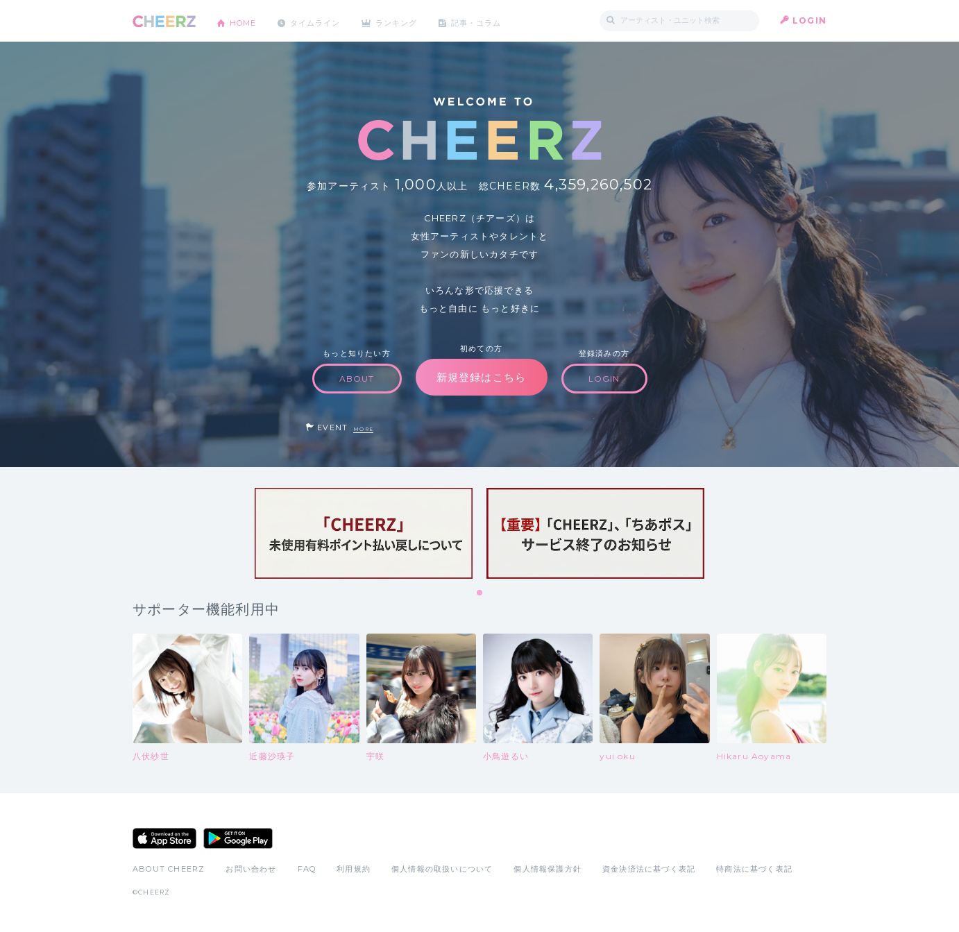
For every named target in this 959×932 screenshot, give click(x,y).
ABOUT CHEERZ (169, 869)
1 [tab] (480, 593)
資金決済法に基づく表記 (648, 869)
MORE (363, 429)
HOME (245, 20)
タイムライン (323, 20)
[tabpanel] (364, 533)
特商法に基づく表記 (754, 869)
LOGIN (809, 20)
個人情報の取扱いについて (442, 869)
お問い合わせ (251, 869)
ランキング (411, 20)
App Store (164, 838)
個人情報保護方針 (548, 869)
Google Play (238, 838)
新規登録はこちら (481, 377)
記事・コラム (495, 20)
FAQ (307, 869)
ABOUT (357, 378)
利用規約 (354, 869)
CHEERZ (164, 21)
